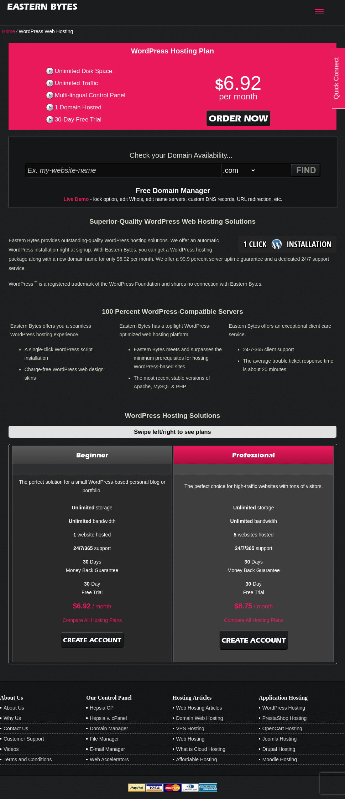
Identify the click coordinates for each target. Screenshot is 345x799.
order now (238, 118)
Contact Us (16, 728)
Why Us (12, 718)
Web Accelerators (109, 759)
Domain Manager (109, 728)
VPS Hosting (190, 728)
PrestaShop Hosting (284, 718)
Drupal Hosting (279, 749)
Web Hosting (190, 739)
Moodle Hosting (279, 759)
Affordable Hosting (196, 759)
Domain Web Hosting (199, 718)
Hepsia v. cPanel (108, 718)
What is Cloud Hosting (201, 749)
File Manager (104, 739)
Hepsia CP (102, 708)
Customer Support (24, 739)
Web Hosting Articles (199, 708)
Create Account (92, 640)
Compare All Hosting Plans (92, 620)
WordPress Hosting (283, 708)
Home (8, 31)
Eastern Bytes (42, 6)
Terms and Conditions (28, 759)
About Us (14, 708)
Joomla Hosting (279, 739)
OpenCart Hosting (282, 728)
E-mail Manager (107, 749)
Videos (11, 749)
